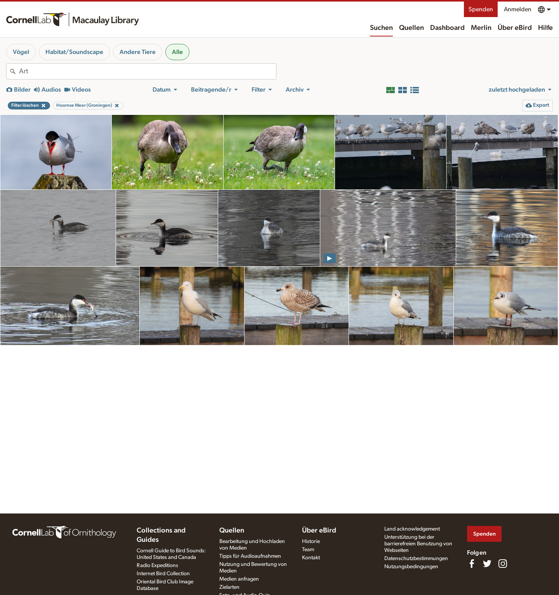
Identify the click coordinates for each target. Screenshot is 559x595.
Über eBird (515, 27)
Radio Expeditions (157, 565)
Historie (311, 541)
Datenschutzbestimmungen (416, 558)
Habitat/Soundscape (74, 52)
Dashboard (447, 27)
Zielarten (229, 587)
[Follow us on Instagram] (502, 563)
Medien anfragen (239, 579)
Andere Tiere (138, 52)
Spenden (481, 9)
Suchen (381, 27)
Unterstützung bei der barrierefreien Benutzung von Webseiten (418, 543)
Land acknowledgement (412, 529)
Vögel (21, 52)
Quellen (411, 27)
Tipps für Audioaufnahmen (250, 556)
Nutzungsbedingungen (411, 566)
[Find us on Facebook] (471, 563)
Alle (177, 52)
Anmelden (517, 9)
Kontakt (311, 557)
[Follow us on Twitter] (487, 563)
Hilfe (545, 27)
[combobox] (147, 71)
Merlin (481, 27)
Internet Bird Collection (163, 573)
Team (308, 549)
